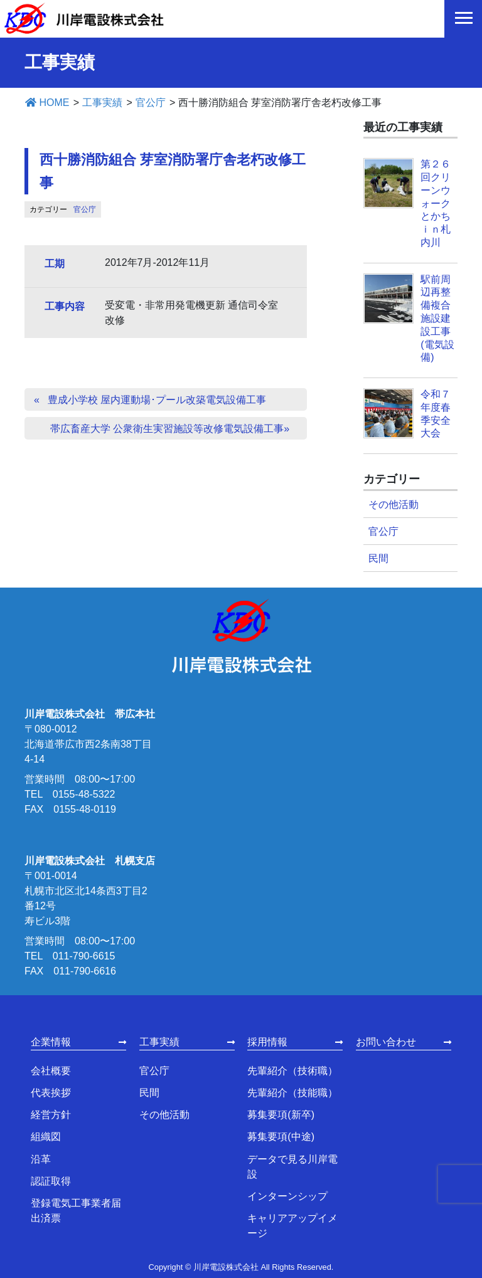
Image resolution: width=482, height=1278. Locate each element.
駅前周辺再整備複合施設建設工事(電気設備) (437, 318)
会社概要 (51, 1070)
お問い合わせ (386, 1042)
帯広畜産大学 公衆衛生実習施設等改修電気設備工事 (167, 428)
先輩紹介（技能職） (292, 1092)
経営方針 (51, 1114)
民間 (378, 558)
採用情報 (267, 1042)
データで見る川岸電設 (292, 1167)
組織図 (46, 1136)
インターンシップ (287, 1196)
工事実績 (159, 1042)
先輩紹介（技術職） (292, 1070)
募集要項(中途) (280, 1136)
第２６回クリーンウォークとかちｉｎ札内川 (435, 203)
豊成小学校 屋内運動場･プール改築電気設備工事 (157, 399)
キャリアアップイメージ (292, 1225)
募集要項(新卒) (280, 1114)
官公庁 (84, 209)
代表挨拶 (51, 1092)
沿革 (41, 1159)
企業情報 (51, 1042)
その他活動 (393, 504)
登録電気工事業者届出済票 (76, 1210)
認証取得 (51, 1181)
